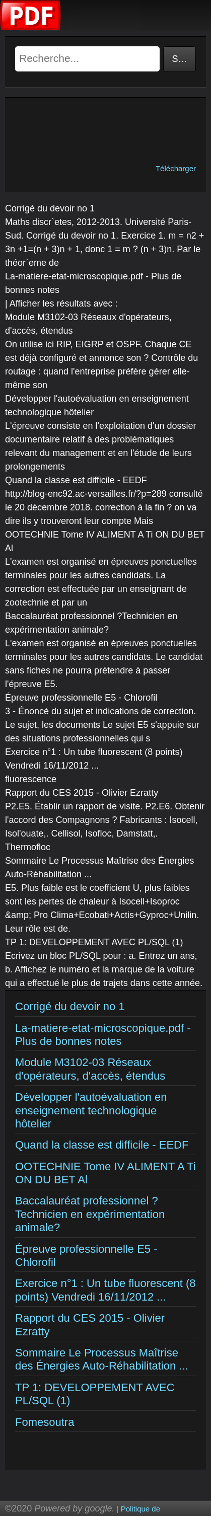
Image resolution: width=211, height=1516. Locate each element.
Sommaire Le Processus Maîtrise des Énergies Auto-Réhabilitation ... (101, 1359)
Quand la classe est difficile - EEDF (101, 1145)
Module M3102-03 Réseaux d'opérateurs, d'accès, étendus (90, 1069)
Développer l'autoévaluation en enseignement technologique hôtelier (91, 1110)
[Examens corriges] (30, 28)
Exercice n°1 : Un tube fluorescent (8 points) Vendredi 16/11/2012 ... (105, 1290)
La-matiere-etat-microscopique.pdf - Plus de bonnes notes (102, 1034)
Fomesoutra (44, 1422)
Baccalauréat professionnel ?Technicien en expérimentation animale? (90, 1214)
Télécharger (176, 168)
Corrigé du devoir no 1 (70, 1006)
